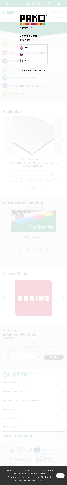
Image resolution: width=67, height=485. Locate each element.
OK (60, 476)
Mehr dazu (38, 480)
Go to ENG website (33, 70)
